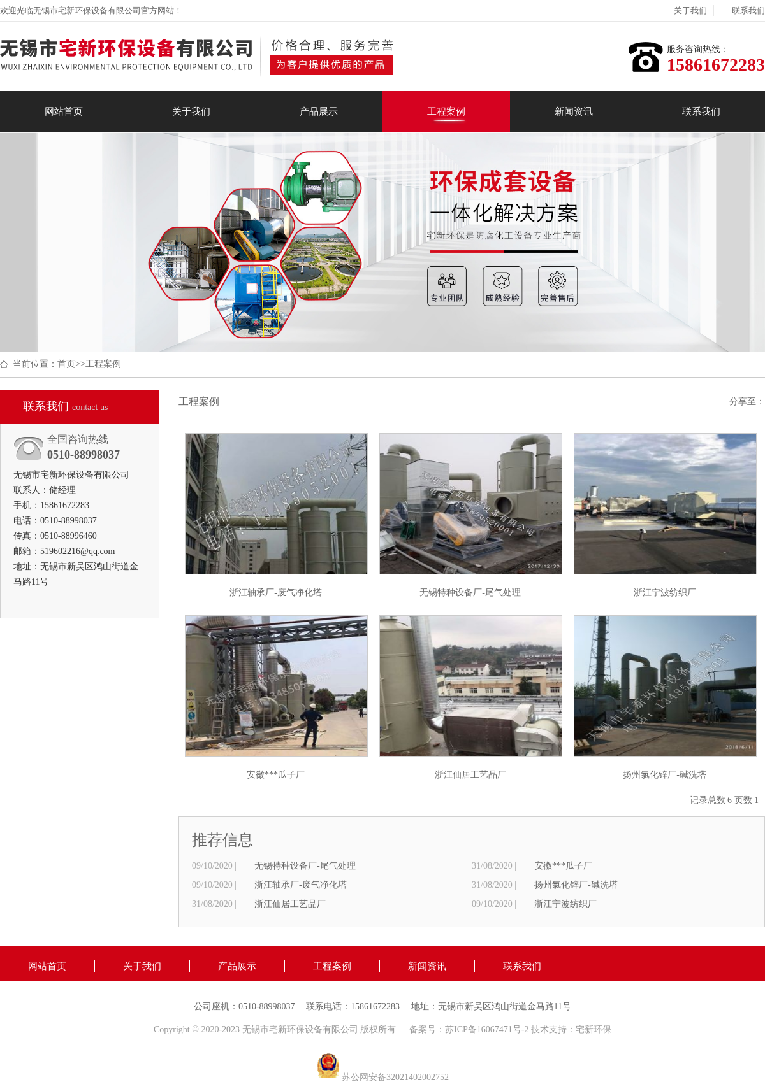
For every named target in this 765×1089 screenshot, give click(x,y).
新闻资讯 (574, 111)
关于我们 (690, 10)
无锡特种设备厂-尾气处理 (305, 866)
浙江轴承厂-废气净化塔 (300, 885)
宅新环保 (593, 1029)
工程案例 (446, 111)
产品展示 (319, 111)
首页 (66, 364)
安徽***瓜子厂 (563, 866)
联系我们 (748, 10)
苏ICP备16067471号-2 (488, 1029)
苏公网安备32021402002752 (382, 1077)
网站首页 (64, 111)
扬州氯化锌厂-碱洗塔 (576, 885)
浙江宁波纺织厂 (565, 904)
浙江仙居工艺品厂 (290, 904)
